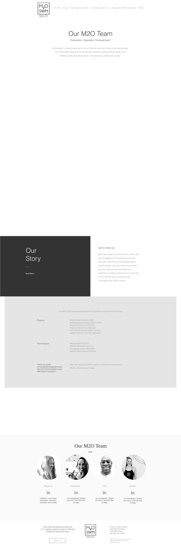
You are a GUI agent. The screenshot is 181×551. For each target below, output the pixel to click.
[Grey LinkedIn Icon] (48, 492)
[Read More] (31, 273)
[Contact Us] (57, 540)
